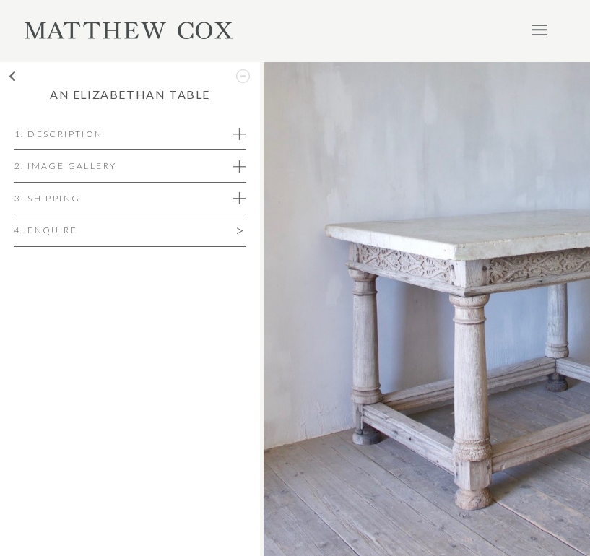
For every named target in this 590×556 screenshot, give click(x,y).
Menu (539, 29)
